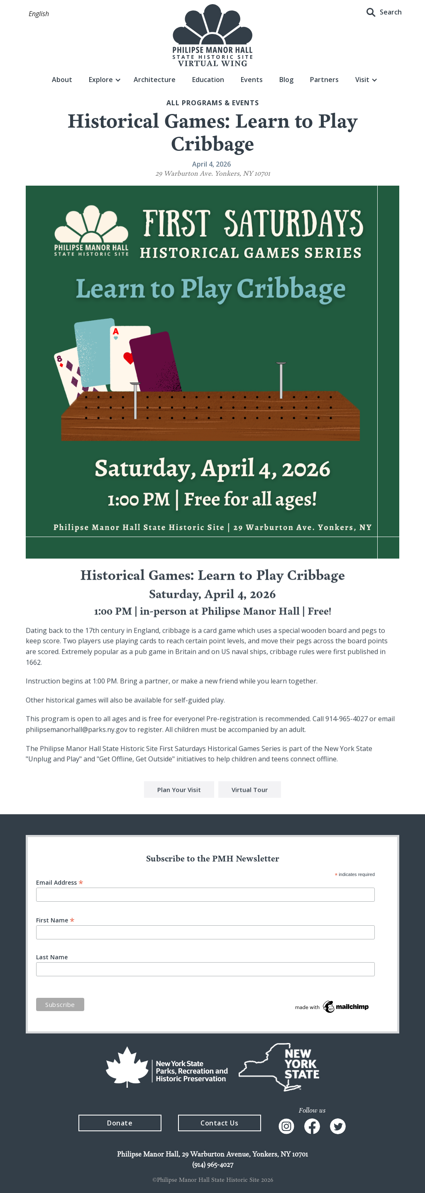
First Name (55, 919)
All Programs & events (212, 102)
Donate (119, 1123)
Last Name (52, 957)
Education (208, 79)
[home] (212, 35)
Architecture (155, 79)
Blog (286, 79)
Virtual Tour (250, 790)
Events (252, 79)
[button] (38, 14)
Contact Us (219, 1123)
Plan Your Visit (179, 790)
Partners (324, 79)
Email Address (59, 882)
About (62, 79)
